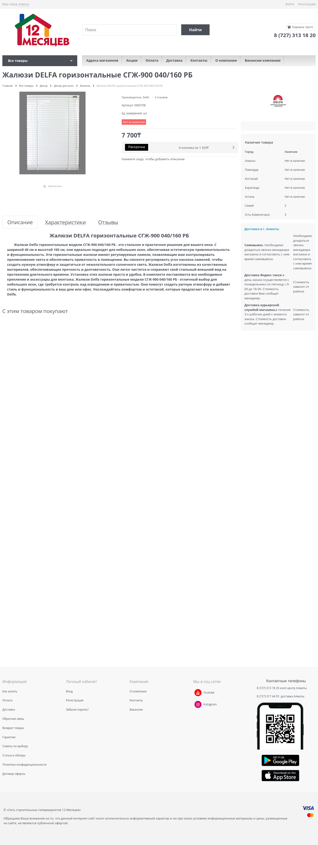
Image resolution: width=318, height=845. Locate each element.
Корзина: (302, 27)
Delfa (146, 97)
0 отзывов (161, 97)
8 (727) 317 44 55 (268, 696)
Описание (20, 222)
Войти (290, 4)
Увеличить (55, 186)
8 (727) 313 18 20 (268, 688)
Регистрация (307, 4)
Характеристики (65, 222)
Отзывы (108, 222)
